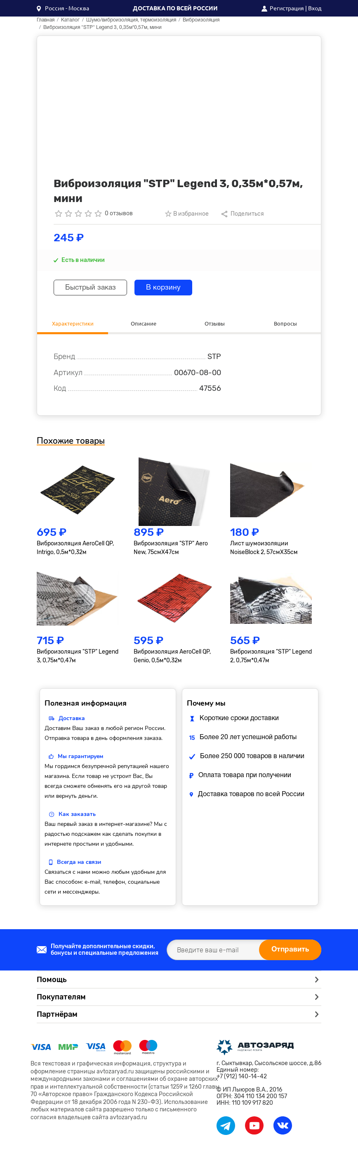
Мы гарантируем (80, 757)
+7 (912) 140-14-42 (242, 1078)
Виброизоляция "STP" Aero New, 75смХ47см (171, 549)
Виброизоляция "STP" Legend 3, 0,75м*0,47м (77, 657)
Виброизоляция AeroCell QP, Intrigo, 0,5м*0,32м (75, 549)
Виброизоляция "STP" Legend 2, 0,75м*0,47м (271, 657)
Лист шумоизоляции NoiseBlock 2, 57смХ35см (264, 549)
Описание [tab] (143, 323)
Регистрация (287, 8)
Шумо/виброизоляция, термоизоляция (131, 20)
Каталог (70, 20)
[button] (63, 8)
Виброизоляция (201, 20)
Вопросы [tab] (285, 323)
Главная (45, 20)
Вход (314, 8)
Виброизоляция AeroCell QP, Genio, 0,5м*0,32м (172, 657)
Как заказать (77, 815)
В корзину (170, 287)
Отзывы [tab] (214, 323)
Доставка (72, 719)
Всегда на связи (79, 863)
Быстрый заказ (93, 287)
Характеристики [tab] (73, 323)
